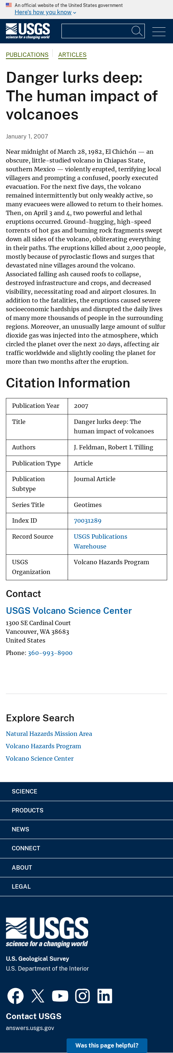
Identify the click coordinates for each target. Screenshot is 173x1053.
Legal (21, 886)
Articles (72, 54)
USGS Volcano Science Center (69, 610)
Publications (27, 54)
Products (28, 810)
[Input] (103, 31)
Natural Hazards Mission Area (49, 733)
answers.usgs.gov (30, 1028)
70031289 (88, 520)
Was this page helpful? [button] (107, 1045)
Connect (26, 848)
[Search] (137, 31)
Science (24, 791)
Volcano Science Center (40, 758)
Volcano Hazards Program (43, 746)
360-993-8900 (50, 652)
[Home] (28, 37)
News (20, 829)
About (22, 867)
